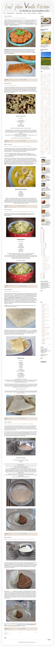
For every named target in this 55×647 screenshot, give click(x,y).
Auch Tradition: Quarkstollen (48, 193)
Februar (43, 255)
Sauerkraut (42, 138)
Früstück (42, 95)
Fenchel (49, 91)
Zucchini (49, 152)
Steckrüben (45, 144)
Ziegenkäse (43, 151)
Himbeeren (42, 101)
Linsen (41, 114)
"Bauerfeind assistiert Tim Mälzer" (11, 624)
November (43, 244)
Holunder (49, 101)
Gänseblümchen (45, 95)
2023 (42, 233)
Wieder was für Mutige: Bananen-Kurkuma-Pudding (17, 146)
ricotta (50, 132)
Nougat (50, 121)
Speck (47, 142)
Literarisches (45, 114)
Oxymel (44, 123)
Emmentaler (49, 89)
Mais (50, 115)
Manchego (42, 116)
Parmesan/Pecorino (47, 124)
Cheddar (47, 84)
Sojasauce (42, 141)
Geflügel (50, 95)
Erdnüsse (49, 90)
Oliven (44, 122)
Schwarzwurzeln (42, 140)
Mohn (43, 120)
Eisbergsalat (42, 89)
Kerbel (50, 106)
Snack (50, 140)
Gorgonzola (42, 97)
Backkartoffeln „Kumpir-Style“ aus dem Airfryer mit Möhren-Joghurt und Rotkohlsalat (46, 334)
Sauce (50, 137)
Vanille (12, 419)
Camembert (49, 82)
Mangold (50, 117)
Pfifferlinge (42, 128)
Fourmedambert (45, 93)
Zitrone (49, 151)
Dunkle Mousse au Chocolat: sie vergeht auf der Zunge (18, 424)
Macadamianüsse (47, 115)
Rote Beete (45, 135)
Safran (45, 136)
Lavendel (46, 112)
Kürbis (42, 111)
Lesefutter (46, 113)
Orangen (42, 123)
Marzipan (49, 118)
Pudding (44, 130)
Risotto (41, 133)
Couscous (45, 86)
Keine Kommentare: (16, 79)
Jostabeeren (42, 104)
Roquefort (42, 134)
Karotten (49, 105)
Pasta (42, 125)
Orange (50, 122)
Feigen (47, 91)
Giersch (47, 96)
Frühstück (49, 94)
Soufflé (41, 142)
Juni (43, 250)
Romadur (46, 133)
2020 (42, 237)
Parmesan (42, 124)
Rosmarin (42, 135)
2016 (42, 242)
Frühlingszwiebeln (43, 94)
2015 (42, 273)
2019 (42, 238)
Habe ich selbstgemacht (45, 316)
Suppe (49, 144)
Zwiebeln (42, 154)
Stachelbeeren (49, 143)
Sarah (14, 294)
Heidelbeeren (49, 100)
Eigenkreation (47, 88)
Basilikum (45, 76)
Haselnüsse (49, 99)
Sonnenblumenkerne (48, 141)
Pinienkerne (42, 129)
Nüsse (41, 122)
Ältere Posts (35, 632)
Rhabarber (46, 132)
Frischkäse (49, 93)
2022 (42, 234)
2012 (42, 277)
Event (44, 91)
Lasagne (42, 112)
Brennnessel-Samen (48, 78)
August (43, 248)
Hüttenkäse (42, 102)
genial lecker (11, 591)
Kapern (50, 104)
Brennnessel (44, 78)
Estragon (42, 91)
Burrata (50, 81)
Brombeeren (45, 79)
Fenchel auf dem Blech (10, 85)
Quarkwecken (48, 175)
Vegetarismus (40, 13)
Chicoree (44, 85)
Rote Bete (49, 135)
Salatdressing (42, 137)
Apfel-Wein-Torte (48, 159)
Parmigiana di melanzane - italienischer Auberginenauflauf (48, 202)
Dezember (43, 243)
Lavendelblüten (49, 112)
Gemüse (42, 96)
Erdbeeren (45, 90)
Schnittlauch (42, 139)
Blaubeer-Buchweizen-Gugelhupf (47, 219)
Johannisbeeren (48, 103)
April (43, 253)
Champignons (43, 84)
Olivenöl (47, 122)
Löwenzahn (49, 114)
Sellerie (46, 140)
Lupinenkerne (42, 115)
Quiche (50, 130)
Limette (50, 113)
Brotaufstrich (48, 80)
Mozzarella (49, 120)
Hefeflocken (42, 100)
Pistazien (46, 129)
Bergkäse (42, 77)
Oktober (43, 245)
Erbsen (42, 90)
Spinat (50, 142)
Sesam (48, 140)
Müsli (44, 121)
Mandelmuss (49, 116)
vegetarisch (48, 148)
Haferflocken (42, 99)
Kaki (47, 104)
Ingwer (50, 102)
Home (4, 13)
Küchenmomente (44, 304)
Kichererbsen (42, 107)
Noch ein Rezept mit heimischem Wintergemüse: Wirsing (19, 211)
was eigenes (43, 312)
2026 (42, 229)
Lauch (43, 112)
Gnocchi (49, 96)
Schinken (49, 138)
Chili (47, 85)
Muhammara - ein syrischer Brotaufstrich (14, 18)
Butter (41, 82)
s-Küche (43, 337)
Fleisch (46, 92)
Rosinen (49, 134)
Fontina (48, 92)
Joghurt (42, 103)
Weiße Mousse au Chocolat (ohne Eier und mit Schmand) (19, 539)
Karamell (42, 105)
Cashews (49, 83)
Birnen (46, 77)
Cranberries (49, 86)
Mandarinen (45, 116)
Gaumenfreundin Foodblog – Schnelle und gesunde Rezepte (46, 328)
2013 (42, 276)
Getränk (44, 96)
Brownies (42, 81)
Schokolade (10, 629)
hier (27, 330)
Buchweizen (44, 81)
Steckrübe (42, 144)
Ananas (48, 73)
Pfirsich (46, 128)
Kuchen (47, 110)
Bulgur (48, 81)
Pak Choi (46, 123)
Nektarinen (46, 121)
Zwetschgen (49, 153)
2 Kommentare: (16, 140)
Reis (41, 132)
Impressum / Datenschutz (32, 13)
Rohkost (44, 133)
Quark (47, 130)
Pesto (41, 127)
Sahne (47, 136)
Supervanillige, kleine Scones (12, 291)
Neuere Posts (6, 632)
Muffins (42, 121)
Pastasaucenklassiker (10, 13)
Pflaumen (50, 128)
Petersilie (44, 127)
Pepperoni (49, 126)
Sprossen (45, 143)
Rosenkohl (45, 134)
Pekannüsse (46, 126)
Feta (41, 92)
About (25, 13)
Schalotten (45, 138)
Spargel (44, 142)
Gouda (46, 97)
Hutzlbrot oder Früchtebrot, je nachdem (48, 211)
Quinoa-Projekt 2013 (19, 13)
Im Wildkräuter (46, 102)
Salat (49, 136)
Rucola (43, 136)
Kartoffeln (42, 106)
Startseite (21, 632)
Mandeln (42, 117)
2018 (42, 239)
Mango (46, 117)
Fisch (43, 92)
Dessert (7, 629)
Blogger (35, 642)
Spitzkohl (42, 143)
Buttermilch (45, 82)
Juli (42, 249)
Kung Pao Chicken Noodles (45, 324)
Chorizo (50, 85)
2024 (42, 232)
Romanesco (49, 133)
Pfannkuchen (49, 127)
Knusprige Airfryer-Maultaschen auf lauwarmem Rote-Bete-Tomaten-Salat (46, 339)
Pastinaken (42, 126)
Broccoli (42, 79)
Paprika (49, 123)
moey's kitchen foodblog (45, 332)
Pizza (50, 129)
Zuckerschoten (42, 153)
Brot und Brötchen (8, 419)
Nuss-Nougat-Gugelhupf (48, 167)
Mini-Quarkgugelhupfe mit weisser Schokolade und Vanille (48, 185)
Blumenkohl (49, 77)
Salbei (47, 137)
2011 (42, 278)
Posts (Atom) (9, 633)
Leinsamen (42, 113)
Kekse (46, 106)
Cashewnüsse (43, 83)
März (43, 254)
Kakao (45, 104)
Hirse (46, 101)
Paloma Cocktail (44, 317)
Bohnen (42, 78)
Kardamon (45, 105)
